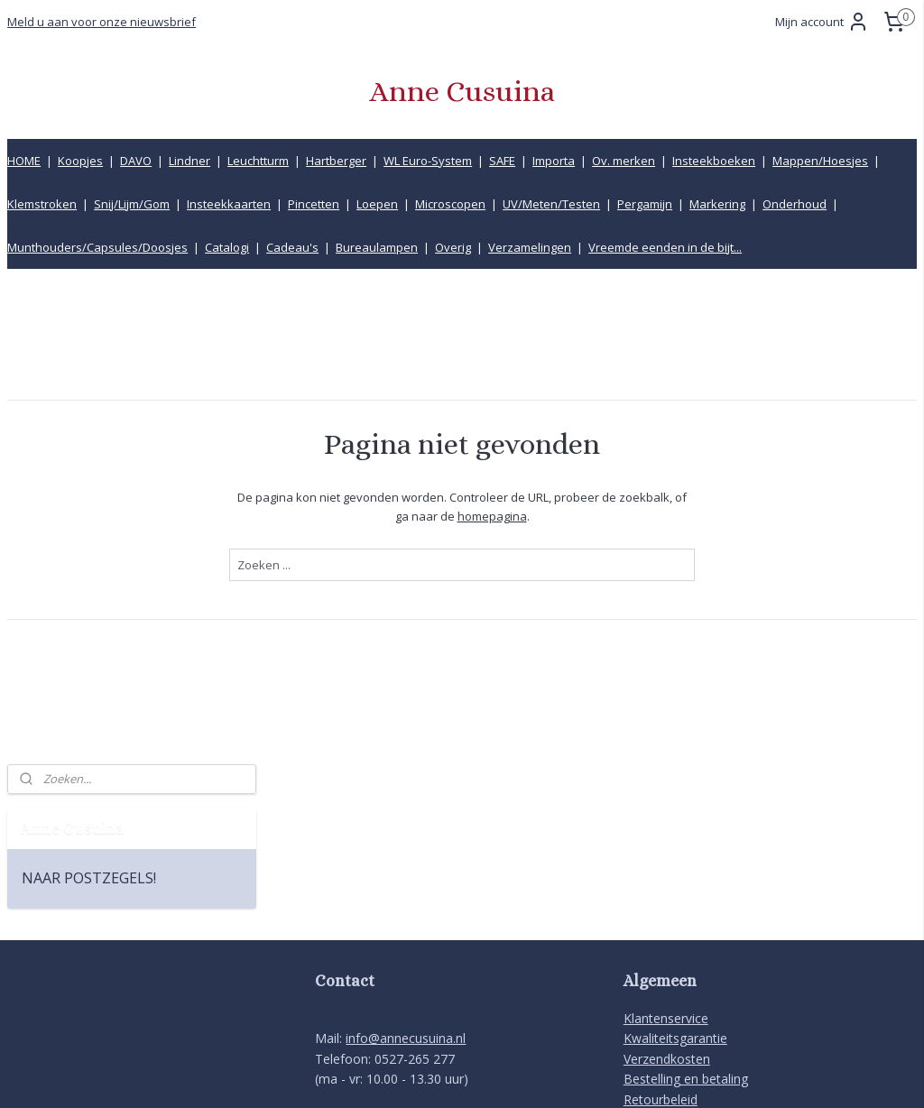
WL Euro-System (427, 160)
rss (431, 1075)
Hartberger (336, 160)
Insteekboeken (713, 160)
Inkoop (644, 949)
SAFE (502, 160)
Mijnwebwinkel (657, 1075)
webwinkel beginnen (499, 1075)
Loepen (377, 204)
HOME (24, 160)
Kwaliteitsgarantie (675, 848)
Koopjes (80, 160)
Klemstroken (42, 204)
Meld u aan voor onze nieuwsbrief (101, 22)
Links (638, 929)
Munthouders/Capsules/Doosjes (97, 247)
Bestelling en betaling (686, 889)
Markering (717, 204)
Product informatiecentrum (703, 969)
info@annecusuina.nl (406, 848)
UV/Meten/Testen (551, 204)
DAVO (136, 160)
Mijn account (822, 21)
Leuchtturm (258, 160)
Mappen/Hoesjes (820, 160)
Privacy (644, 990)
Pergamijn (644, 204)
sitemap (393, 1075)
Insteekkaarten (229, 204)
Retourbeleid (661, 909)
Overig (453, 247)
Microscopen (450, 204)
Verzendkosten (667, 868)
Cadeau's (292, 247)
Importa (553, 160)
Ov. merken (623, 160)
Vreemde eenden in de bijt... (665, 247)
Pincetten (313, 204)
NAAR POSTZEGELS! (89, 396)
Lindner (189, 160)
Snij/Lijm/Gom (132, 204)
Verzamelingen (529, 247)
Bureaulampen (377, 247)
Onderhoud (794, 204)
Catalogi (227, 247)
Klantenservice (666, 828)
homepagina (624, 515)
